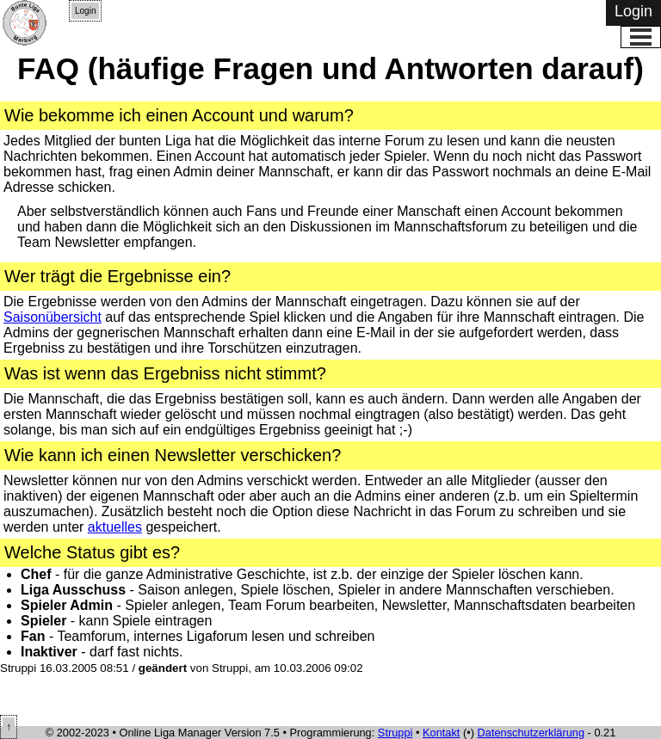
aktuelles (115, 527)
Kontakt (441, 732)
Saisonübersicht (52, 317)
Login (85, 10)
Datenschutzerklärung (531, 732)
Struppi (395, 732)
